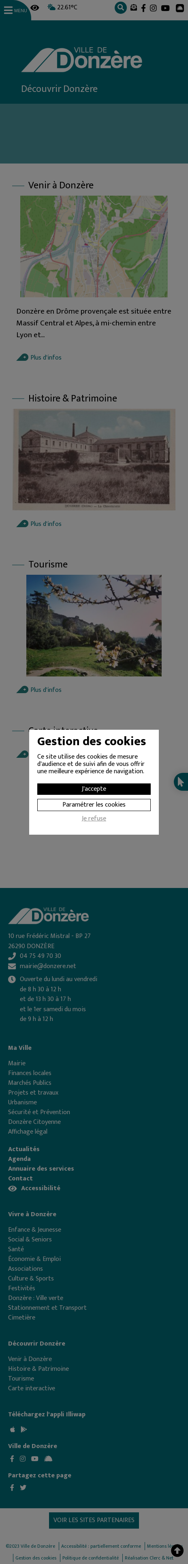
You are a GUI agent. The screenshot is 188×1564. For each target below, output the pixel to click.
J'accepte (94, 788)
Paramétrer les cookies (94, 804)
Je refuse (94, 819)
